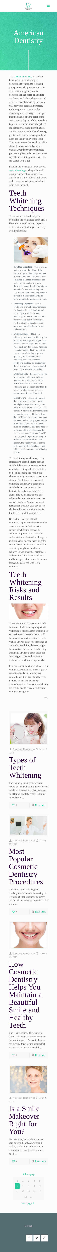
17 (31, 1196)
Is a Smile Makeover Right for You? (24, 1120)
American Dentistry (23, 749)
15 (40, 1191)
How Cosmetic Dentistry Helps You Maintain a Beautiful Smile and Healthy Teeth (25, 994)
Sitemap (29, 1226)
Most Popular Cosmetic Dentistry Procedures (26, 866)
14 (34, 1191)
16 (25, 1196)
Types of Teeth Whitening (25, 767)
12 (23, 1191)
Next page (28, 1203)
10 (40, 1186)
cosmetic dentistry (23, 76)
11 (17, 1191)
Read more (40, 805)
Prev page (28, 1174)
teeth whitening (17, 170)
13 (28, 1191)
